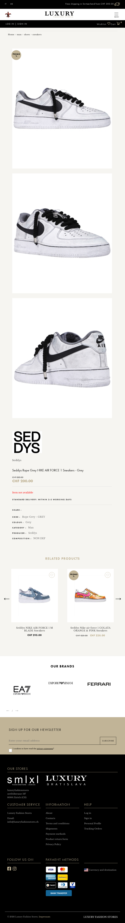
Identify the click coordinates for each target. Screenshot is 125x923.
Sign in (22, 24)
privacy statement (45, 748)
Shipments (51, 828)
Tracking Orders (93, 828)
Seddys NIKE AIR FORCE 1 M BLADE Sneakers (36, 629)
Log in (9, 24)
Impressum (44, 917)
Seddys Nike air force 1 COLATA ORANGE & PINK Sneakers (92, 629)
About (49, 813)
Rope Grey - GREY (33, 516)
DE (11, 4)
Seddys (32, 533)
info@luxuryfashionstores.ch (23, 821)
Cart (115, 23)
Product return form (57, 839)
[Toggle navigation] (116, 14)
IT (6, 4)
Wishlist (104, 24)
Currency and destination (100, 870)
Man (31, 527)
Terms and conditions (57, 823)
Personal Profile (92, 823)
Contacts (50, 818)
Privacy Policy (53, 844)
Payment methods (55, 834)
